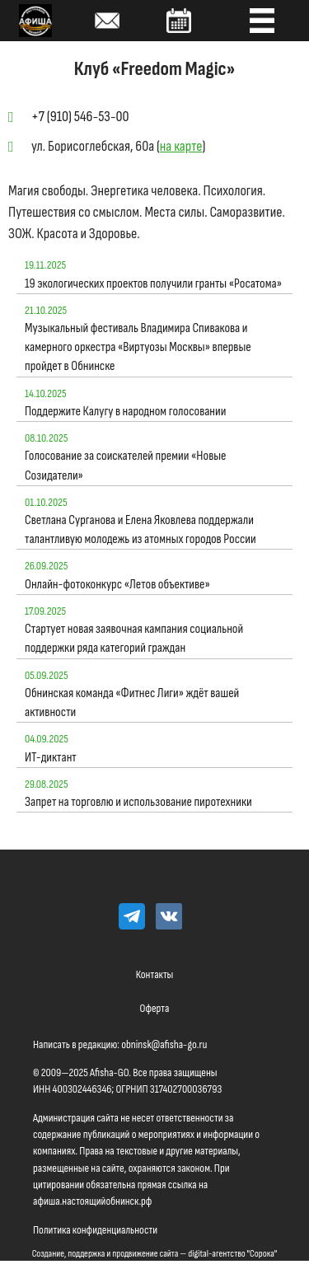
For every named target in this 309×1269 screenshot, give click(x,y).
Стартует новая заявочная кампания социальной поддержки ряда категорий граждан (134, 638)
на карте (181, 146)
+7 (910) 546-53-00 (80, 116)
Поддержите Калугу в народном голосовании (125, 411)
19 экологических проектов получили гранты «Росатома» (153, 284)
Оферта (154, 1008)
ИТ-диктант (51, 758)
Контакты (155, 974)
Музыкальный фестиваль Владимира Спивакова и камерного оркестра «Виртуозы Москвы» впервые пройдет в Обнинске (138, 347)
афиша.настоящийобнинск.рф (92, 1201)
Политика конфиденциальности (95, 1230)
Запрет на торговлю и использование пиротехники (138, 802)
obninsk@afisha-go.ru (164, 1044)
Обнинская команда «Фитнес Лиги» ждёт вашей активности (132, 703)
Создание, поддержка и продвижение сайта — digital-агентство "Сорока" (155, 1254)
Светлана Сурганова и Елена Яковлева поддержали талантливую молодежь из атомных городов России (140, 530)
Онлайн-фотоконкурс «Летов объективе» (117, 584)
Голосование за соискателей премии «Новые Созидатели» (126, 465)
